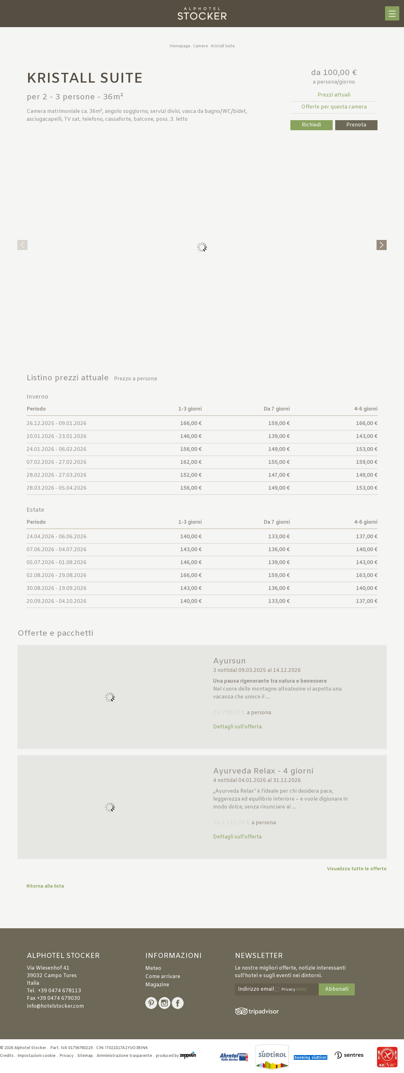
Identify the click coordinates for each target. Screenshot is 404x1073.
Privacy (293, 989)
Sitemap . (86, 1055)
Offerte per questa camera (334, 107)
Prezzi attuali (334, 95)
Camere (200, 46)
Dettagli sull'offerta (237, 727)
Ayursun (229, 661)
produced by (176, 1055)
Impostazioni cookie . (37, 1055)
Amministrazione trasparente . (126, 1055)
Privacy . (67, 1055)
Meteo (153, 968)
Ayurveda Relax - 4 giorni (263, 771)
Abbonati (336, 989)
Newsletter (259, 956)
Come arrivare (162, 976)
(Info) (301, 989)
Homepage (179, 46)
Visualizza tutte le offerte (357, 869)
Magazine (157, 985)
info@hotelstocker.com (55, 1006)
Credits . (8, 1055)
